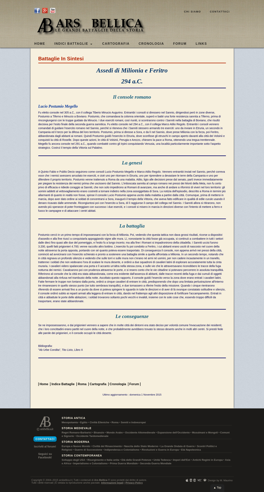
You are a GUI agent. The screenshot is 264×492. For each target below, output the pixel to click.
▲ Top (217, 487)
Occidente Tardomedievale (92, 436)
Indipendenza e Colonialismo (121, 449)
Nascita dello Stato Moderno (141, 446)
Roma (82, 384)
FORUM (180, 43)
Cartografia (98, 384)
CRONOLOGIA (151, 43)
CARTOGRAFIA (116, 43)
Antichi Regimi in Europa (207, 459)
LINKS (201, 43)
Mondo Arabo (114, 432)
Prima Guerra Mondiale (124, 463)
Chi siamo (192, 11)
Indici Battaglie (73, 44)
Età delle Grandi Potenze (136, 459)
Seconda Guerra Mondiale (155, 463)
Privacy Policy (134, 482)
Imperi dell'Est (181, 459)
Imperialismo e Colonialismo (90, 463)
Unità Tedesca (162, 459)
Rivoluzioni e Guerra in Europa (160, 449)
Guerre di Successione (88, 449)
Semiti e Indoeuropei (133, 422)
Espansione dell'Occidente (174, 432)
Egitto (83, 422)
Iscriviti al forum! (45, 446)
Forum (134, 384)
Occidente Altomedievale (140, 432)
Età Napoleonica (191, 449)
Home (39, 43)
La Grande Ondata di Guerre (178, 446)
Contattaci (220, 11)
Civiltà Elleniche (99, 422)
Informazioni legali (112, 482)
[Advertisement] (132, 370)
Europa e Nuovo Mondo (76, 446)
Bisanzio (99, 432)
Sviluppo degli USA (73, 459)
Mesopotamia (70, 422)
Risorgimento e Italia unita (103, 459)
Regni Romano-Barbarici (76, 432)
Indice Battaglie (62, 384)
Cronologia (118, 384)
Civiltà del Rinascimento (107, 446)
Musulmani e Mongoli (205, 432)
